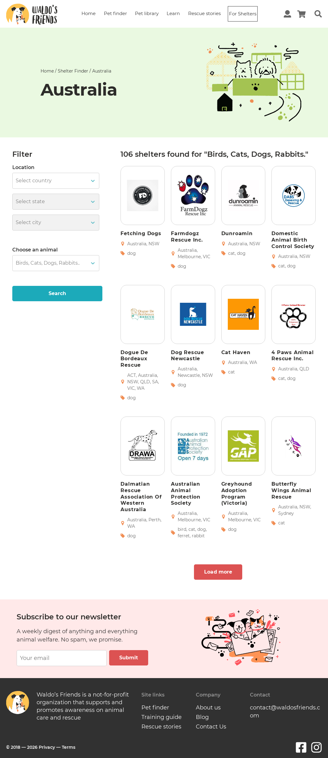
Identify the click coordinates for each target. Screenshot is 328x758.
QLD (145, 382)
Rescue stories (204, 13)
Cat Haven (236, 352)
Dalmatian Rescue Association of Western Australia (141, 496)
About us (208, 707)
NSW (154, 244)
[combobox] (16, 180)
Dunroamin (237, 233)
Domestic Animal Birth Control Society (292, 240)
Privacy (47, 746)
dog (131, 253)
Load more (218, 572)
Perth (154, 520)
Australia (136, 244)
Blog (202, 716)
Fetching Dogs (141, 233)
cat (231, 253)
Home (88, 13)
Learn (173, 13)
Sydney (286, 513)
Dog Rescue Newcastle (187, 355)
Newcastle (189, 375)
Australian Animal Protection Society (185, 493)
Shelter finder (73, 71)
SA (155, 382)
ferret (184, 536)
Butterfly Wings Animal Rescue (291, 490)
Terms (68, 746)
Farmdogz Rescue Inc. (187, 237)
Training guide (161, 716)
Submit (128, 658)
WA (140, 388)
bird (182, 529)
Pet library (147, 13)
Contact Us (211, 725)
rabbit (198, 536)
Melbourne (189, 256)
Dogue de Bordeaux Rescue (134, 358)
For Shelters (242, 14)
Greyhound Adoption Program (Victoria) (236, 493)
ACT (131, 375)
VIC (206, 256)
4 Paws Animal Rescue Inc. (292, 355)
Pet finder (115, 13)
